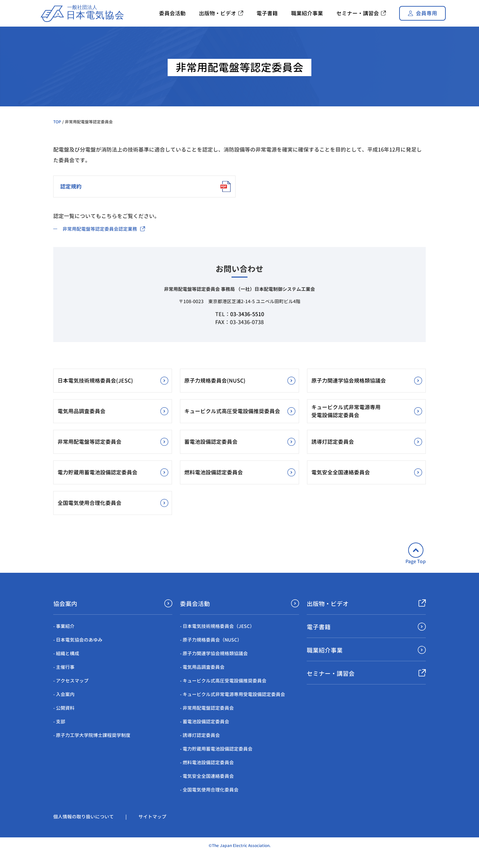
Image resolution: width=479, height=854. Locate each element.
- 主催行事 (64, 667)
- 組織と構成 (66, 653)
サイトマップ (152, 816)
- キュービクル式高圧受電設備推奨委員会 (223, 680)
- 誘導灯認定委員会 (200, 735)
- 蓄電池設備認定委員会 (204, 721)
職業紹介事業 (325, 650)
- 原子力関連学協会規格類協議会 (214, 653)
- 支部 (59, 721)
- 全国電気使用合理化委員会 (209, 790)
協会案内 (65, 604)
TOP (57, 122)
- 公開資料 (64, 708)
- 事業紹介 (64, 626)
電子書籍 (319, 627)
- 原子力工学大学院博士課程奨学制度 (91, 735)
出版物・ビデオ (328, 604)
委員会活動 (195, 604)
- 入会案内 (64, 694)
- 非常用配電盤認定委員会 (207, 708)
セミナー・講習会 (331, 674)
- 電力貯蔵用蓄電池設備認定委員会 (216, 749)
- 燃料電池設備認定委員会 (207, 762)
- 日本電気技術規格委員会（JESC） (217, 626)
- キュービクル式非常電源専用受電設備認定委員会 (232, 694)
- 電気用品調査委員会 (202, 667)
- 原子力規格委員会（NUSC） (211, 640)
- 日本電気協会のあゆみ (77, 640)
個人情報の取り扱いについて (83, 816)
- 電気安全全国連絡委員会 (207, 776)
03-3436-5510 (247, 314)
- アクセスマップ (70, 680)
